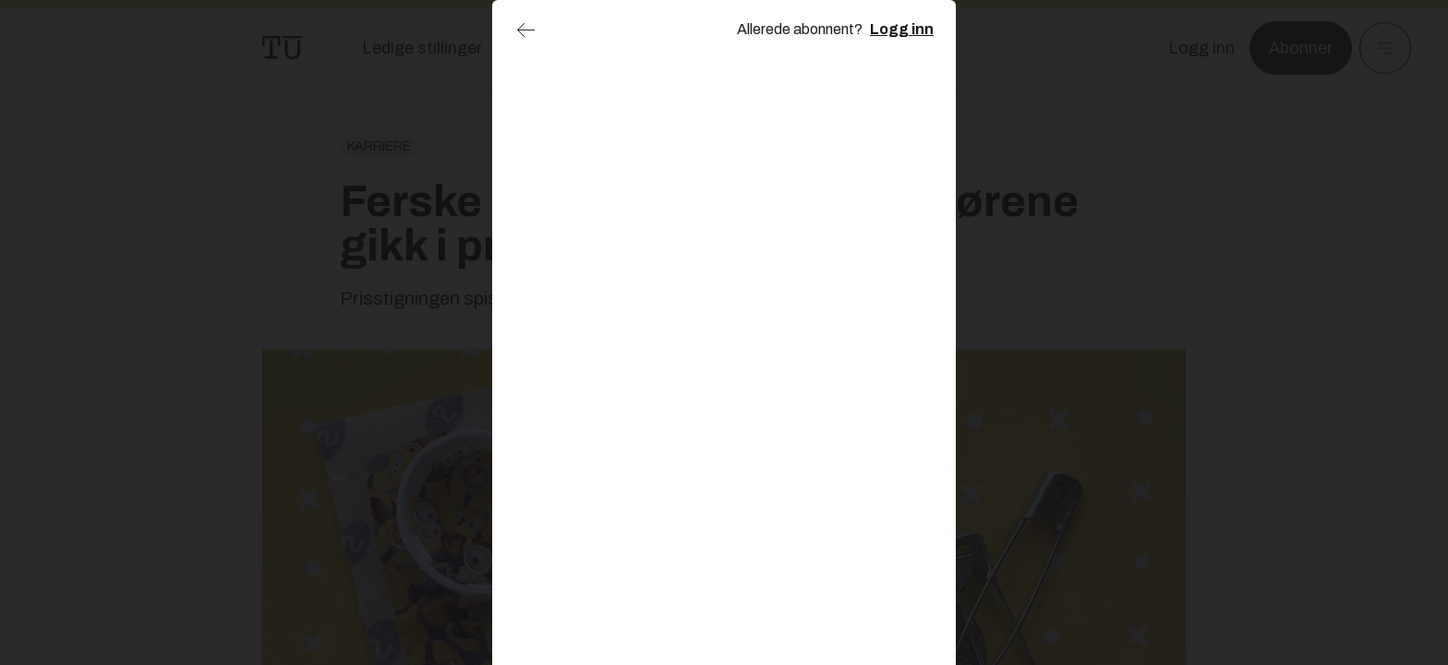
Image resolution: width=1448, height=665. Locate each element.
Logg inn (902, 29)
